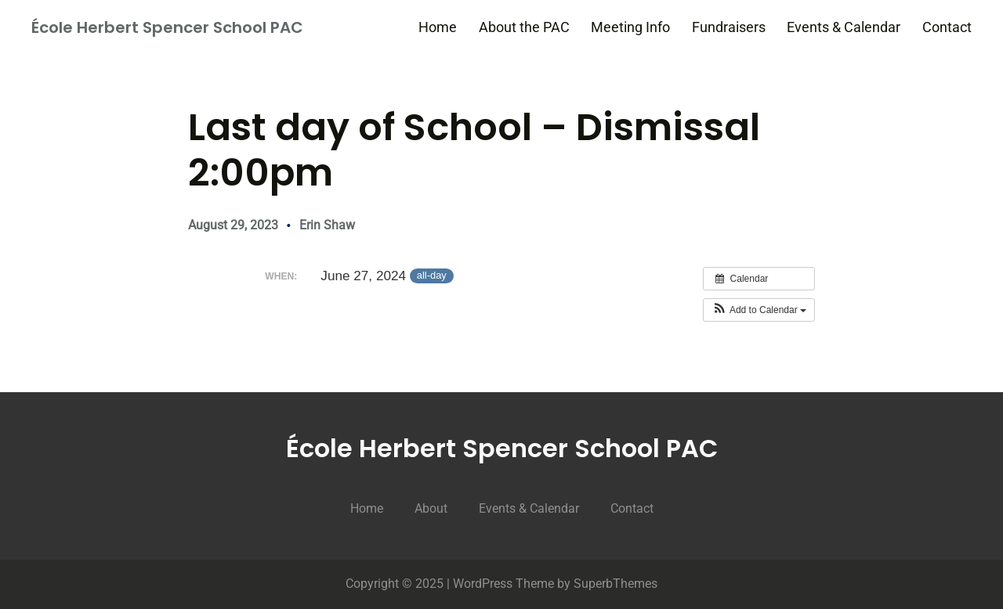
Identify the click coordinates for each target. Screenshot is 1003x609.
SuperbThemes (615, 583)
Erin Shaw (327, 225)
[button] (759, 310)
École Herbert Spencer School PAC (167, 27)
